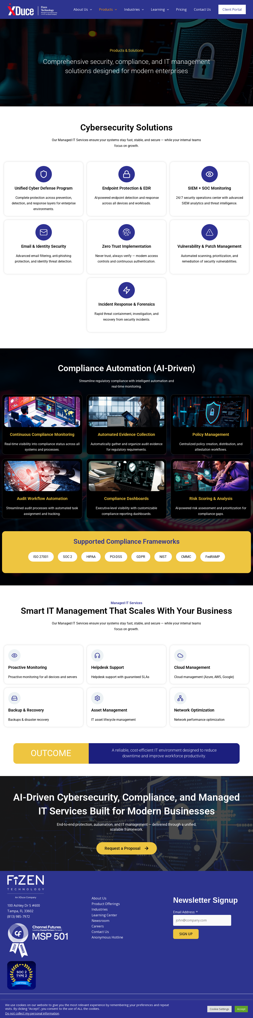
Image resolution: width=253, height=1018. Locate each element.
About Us (86, 9)
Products (110, 9)
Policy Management (210, 434)
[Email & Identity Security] (43, 232)
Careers (96, 926)
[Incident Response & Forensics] (126, 290)
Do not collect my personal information (32, 1013)
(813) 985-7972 (18, 916)
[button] (93, 9)
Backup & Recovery (26, 710)
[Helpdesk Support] (97, 655)
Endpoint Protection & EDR (126, 188)
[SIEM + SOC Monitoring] (209, 174)
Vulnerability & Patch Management (209, 246)
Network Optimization (194, 710)
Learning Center (102, 915)
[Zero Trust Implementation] (126, 232)
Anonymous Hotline (105, 937)
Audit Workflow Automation (42, 498)
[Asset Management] (97, 698)
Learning (161, 9)
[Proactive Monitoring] (14, 655)
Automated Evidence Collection (126, 434)
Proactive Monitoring (27, 667)
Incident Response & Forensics (126, 304)
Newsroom (98, 920)
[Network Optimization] (180, 698)
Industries (136, 9)
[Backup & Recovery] (14, 698)
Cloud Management (192, 667)
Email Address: (185, 912)
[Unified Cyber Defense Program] (43, 174)
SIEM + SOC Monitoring (209, 188)
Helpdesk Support (107, 667)
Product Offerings (104, 904)
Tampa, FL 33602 (20, 911)
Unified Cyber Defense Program (43, 188)
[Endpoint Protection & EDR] (126, 174)
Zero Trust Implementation (126, 246)
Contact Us (202, 9)
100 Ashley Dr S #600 (23, 905)
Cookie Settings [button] (219, 1009)
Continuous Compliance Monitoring (42, 434)
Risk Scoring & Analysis (210, 498)
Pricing (182, 9)
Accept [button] (241, 1009)
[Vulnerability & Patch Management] (209, 232)
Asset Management (109, 710)
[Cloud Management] (180, 655)
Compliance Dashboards (126, 498)
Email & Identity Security (43, 246)
